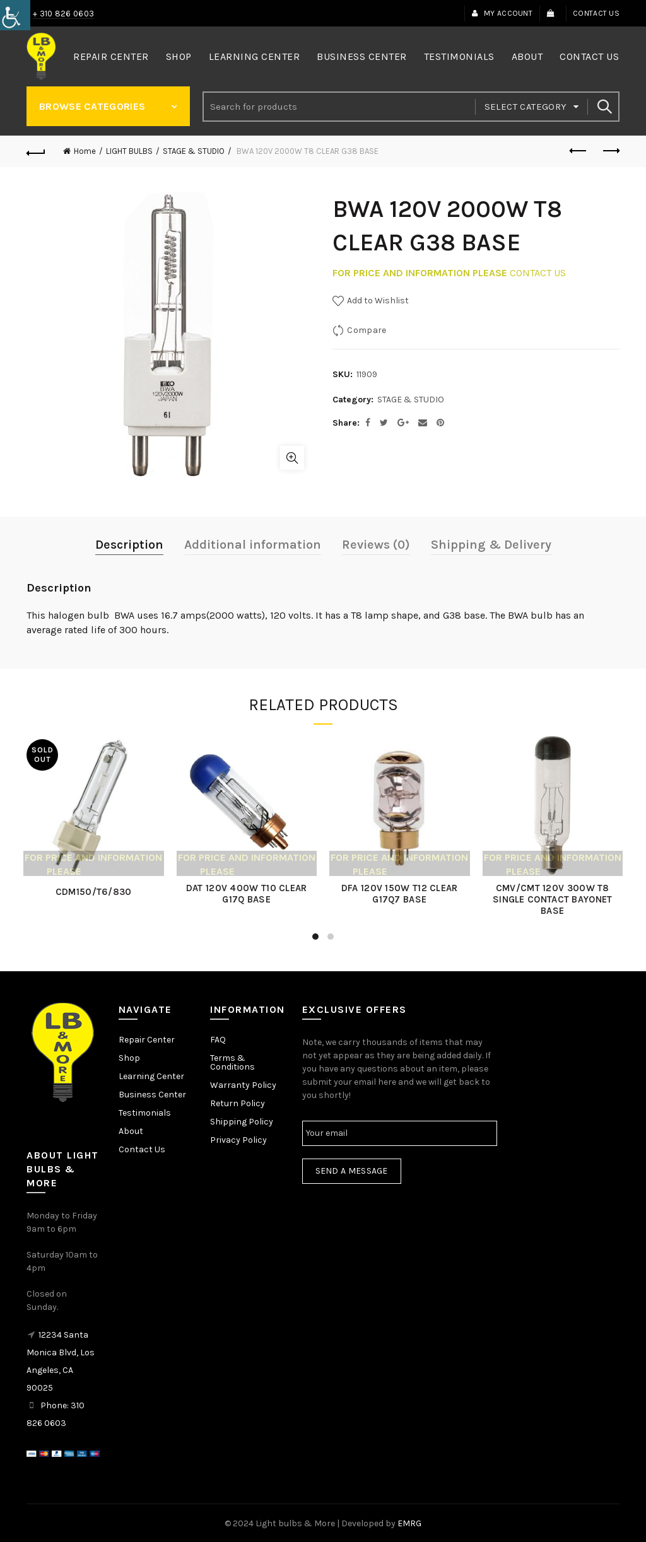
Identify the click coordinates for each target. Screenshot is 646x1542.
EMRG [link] (409, 1522)
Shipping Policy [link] (241, 1119)
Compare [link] (366, 330)
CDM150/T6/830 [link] (96, 890)
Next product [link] (610, 150)
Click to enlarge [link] (292, 458)
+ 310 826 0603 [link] (63, 13)
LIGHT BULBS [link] (129, 151)
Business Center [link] (362, 56)
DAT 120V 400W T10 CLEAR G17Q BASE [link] (247, 892)
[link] (15, 15)
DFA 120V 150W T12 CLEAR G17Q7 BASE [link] (399, 892)
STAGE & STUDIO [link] (194, 151)
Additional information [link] (252, 544)
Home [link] (85, 151)
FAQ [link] (218, 1037)
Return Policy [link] (237, 1101)
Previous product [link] (579, 150)
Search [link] (604, 106)
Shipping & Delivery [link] (491, 544)
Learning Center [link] (254, 56)
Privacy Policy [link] (238, 1138)
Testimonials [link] (459, 56)
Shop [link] (179, 56)
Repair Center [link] (111, 56)
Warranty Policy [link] (243, 1083)
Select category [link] (525, 106)
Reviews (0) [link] (376, 544)
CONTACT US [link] (538, 273)
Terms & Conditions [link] (232, 1060)
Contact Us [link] (596, 13)
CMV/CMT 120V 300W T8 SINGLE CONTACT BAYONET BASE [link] (550, 898)
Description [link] (129, 544)
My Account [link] (501, 13)
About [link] (527, 56)
